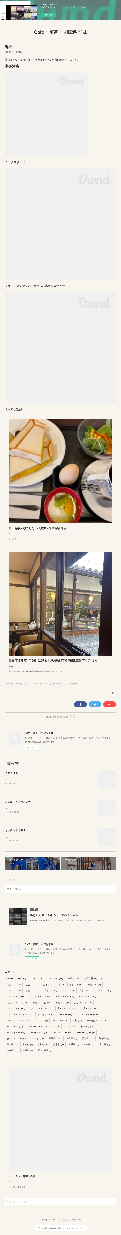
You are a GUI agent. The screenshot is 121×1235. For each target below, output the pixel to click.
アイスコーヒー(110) (33, 684)
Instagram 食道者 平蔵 (60, 716)
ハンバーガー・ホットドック (44, 1027)
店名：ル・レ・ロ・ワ (19, 1015)
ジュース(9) (47, 684)
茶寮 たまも (11, 772)
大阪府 (27, 1045)
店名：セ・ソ (15, 997)
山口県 (104, 1045)
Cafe (36, 979)
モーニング (60, 1021)
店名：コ (32, 991)
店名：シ (86, 991)
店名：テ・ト (65, 997)
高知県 (104, 1039)
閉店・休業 (45, 1051)
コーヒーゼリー (85, 1033)
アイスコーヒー (87, 1015)
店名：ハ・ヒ (42, 1003)
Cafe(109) (9, 684)
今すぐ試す (48, 15)
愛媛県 (87, 1039)
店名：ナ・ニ (87, 997)
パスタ (70, 1027)
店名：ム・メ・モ (41, 1009)
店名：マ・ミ (16, 1009)
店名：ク (14, 991)
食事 (77, 1021)
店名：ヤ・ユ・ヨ (67, 1009)
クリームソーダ (16, 979)
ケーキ (38, 1039)
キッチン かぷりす (15, 830)
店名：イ (32, 985)
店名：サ (68, 991)
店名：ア (14, 985)
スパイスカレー (61, 1033)
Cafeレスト (55, 979)
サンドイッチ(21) (60, 684)
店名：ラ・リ (92, 1009)
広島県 (89, 1045)
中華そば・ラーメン (98, 1021)
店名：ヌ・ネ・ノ (17, 1003)
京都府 (43, 1045)
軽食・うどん (90, 1027)
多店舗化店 (45, 1015)
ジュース (41, 1021)
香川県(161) (73, 684)
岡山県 (12, 1045)
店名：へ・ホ (83, 1003)
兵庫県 (58, 1045)
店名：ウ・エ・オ (53, 985)
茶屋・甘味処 (93, 979)
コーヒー (65, 1015)
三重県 (74, 1045)
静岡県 (27, 1051)
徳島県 (72, 1039)
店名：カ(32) (19, 684)
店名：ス (104, 991)
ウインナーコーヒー (18, 1021)
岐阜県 (12, 1051)
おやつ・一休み (17, 1039)
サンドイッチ (16, 1033)
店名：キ (94, 985)
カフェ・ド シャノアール (19, 801)
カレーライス (38, 1033)
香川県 (55, 1039)
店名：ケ (50, 991)
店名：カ (76, 985)
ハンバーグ (15, 1027)
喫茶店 (74, 979)
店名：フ (62, 1003)
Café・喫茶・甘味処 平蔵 (60, 32)
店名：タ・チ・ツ (40, 997)
